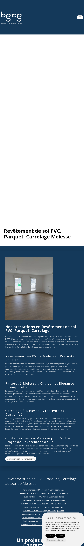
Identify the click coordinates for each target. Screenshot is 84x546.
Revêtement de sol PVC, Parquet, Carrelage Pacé (43, 507)
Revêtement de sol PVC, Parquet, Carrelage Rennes (44, 490)
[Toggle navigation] (80, 17)
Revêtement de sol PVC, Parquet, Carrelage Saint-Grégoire (44, 493)
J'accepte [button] (50, 535)
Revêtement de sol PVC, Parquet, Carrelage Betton (43, 497)
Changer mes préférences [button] (55, 540)
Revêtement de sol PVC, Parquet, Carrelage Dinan (43, 511)
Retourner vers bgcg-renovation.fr (20, 459)
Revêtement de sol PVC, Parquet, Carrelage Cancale (44, 500)
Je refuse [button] (60, 535)
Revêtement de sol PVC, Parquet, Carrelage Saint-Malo (43, 504)
